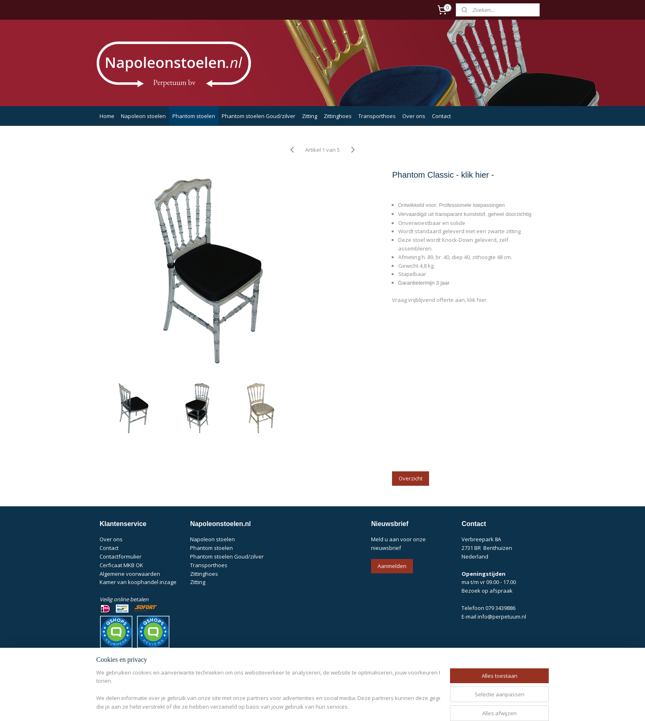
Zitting (309, 116)
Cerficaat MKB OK (121, 565)
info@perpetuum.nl (502, 616)
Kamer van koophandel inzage (138, 582)
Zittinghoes (338, 116)
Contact (441, 116)
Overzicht (410, 478)
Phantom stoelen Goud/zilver (258, 116)
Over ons (413, 116)
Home (107, 116)
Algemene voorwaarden (130, 573)
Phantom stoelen (193, 116)
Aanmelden (392, 566)
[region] (268, 690)
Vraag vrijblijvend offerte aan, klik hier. (440, 300)
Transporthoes (377, 116)
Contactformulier (121, 556)
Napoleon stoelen (143, 116)
